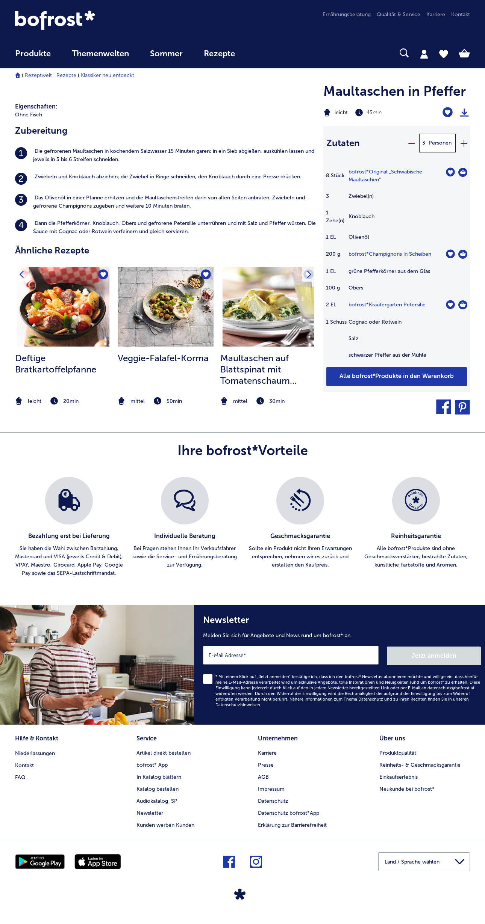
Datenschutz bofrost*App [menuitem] (288, 811)
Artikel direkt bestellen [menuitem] (163, 751)
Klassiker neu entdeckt (107, 75)
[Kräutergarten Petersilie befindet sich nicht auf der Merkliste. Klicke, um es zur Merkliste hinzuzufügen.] (450, 304)
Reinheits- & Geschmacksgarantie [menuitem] (420, 763)
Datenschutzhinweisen (237, 703)
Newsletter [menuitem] (149, 811)
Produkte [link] (33, 54)
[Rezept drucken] (464, 112)
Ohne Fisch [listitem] (28, 115)
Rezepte (66, 75)
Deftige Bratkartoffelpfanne (55, 364)
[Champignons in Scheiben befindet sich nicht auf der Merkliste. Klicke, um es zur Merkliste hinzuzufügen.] (450, 254)
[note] (63, 401)
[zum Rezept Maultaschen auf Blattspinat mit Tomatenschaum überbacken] (268, 307)
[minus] (411, 143)
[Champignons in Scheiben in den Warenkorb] (462, 254)
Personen (440, 143)
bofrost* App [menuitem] (152, 763)
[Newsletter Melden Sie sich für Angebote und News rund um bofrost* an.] (339, 664)
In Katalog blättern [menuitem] (158, 775)
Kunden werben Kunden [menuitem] (165, 823)
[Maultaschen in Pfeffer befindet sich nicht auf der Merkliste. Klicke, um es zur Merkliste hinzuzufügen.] (448, 112)
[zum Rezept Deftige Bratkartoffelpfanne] (63, 307)
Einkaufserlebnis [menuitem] (398, 775)
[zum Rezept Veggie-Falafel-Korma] (165, 307)
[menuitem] (33, 57)
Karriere (267, 751)
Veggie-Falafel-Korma (163, 358)
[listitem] (165, 155)
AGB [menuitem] (263, 775)
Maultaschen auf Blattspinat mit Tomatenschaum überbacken (255, 369)
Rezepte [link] (219, 54)
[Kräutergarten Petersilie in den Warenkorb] (462, 304)
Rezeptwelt (38, 75)
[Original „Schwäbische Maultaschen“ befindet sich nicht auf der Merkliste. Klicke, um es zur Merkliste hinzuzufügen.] (450, 172)
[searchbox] (260, 53)
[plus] (463, 143)
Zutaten (343, 142)
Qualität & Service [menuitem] (398, 14)
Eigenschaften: (36, 106)
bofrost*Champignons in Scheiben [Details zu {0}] (390, 254)
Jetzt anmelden (448, 654)
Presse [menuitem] (266, 763)
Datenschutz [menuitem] (273, 799)
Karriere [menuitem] (435, 14)
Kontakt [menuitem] (460, 14)
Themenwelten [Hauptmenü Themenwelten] (100, 54)
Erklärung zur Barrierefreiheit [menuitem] (292, 823)
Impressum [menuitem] (271, 787)
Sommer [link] (166, 54)
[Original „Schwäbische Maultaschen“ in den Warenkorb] (462, 172)
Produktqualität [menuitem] (397, 751)
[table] (397, 267)
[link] (83, 20)
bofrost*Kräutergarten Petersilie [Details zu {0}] (387, 304)
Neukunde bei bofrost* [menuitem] (407, 787)
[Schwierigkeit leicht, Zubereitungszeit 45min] (371, 112)
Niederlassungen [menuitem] (35, 751)
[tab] (424, 53)
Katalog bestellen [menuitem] (157, 787)
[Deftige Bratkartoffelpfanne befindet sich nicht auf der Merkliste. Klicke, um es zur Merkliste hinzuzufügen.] (103, 275)
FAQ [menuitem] (20, 775)
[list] (242, 527)
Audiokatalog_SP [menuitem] (156, 799)
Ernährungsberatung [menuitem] (347, 14)
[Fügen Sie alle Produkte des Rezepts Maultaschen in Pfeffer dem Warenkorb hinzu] (396, 376)
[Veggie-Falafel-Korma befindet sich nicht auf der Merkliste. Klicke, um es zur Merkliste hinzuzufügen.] (205, 275)
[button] (443, 407)
